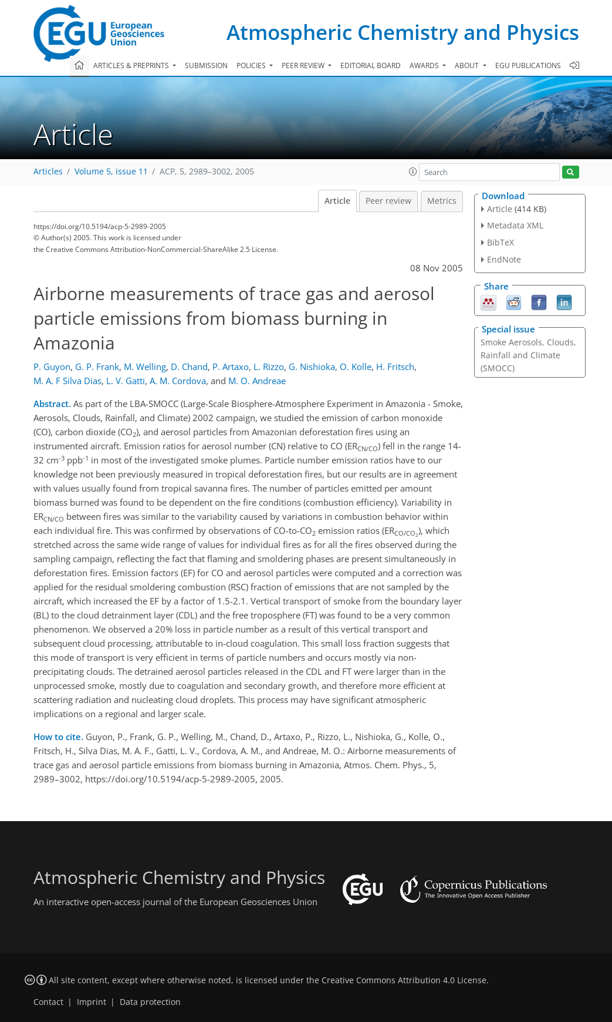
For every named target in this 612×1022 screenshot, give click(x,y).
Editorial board (370, 65)
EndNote (504, 259)
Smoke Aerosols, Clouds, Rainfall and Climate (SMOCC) (528, 355)
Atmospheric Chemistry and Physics (402, 32)
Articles (48, 171)
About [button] (468, 65)
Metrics (442, 201)
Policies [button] (252, 65)
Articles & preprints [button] (132, 65)
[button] (413, 171)
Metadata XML (515, 225)
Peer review (388, 201)
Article (337, 201)
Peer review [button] (304, 65)
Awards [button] (425, 65)
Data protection (150, 1002)
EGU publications (528, 65)
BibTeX (500, 242)
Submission (206, 65)
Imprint (91, 1002)
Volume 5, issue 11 (111, 171)
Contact (48, 1002)
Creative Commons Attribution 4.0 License (404, 980)
